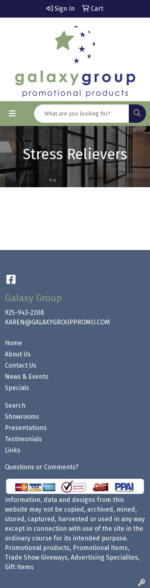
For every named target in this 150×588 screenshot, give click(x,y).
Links (12, 450)
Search (15, 405)
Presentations (26, 428)
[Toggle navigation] (12, 113)
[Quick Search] (81, 113)
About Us (18, 354)
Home (13, 343)
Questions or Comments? (41, 467)
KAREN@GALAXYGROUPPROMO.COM (57, 322)
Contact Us (20, 365)
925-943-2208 (24, 312)
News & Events (26, 376)
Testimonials (23, 439)
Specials (17, 388)
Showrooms (22, 416)
